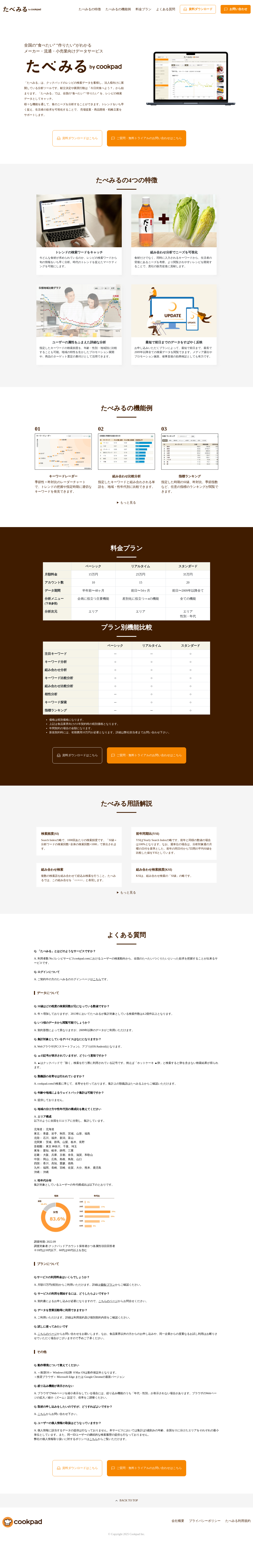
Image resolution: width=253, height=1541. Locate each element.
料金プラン (143, 9)
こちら (97, 979)
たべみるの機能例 (118, 9)
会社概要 (178, 1520)
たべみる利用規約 (238, 1520)
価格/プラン (107, 1284)
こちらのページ (108, 1301)
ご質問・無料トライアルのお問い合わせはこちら (146, 138)
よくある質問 (165, 9)
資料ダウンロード (197, 9)
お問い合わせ (235, 9)
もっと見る (128, 502)
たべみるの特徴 (90, 9)
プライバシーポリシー (205, 1520)
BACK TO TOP (126, 1500)
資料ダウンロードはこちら (77, 138)
